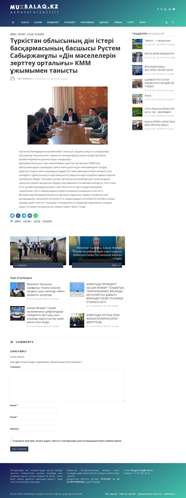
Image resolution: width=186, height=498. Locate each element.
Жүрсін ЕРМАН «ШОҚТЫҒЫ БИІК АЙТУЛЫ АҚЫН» (160, 123)
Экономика (87, 22)
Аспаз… (148, 95)
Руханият (69, 22)
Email (14, 417)
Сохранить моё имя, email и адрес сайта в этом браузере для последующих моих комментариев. (67, 440)
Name (14, 405)
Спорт (130, 22)
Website (14, 428)
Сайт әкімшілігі (25, 79)
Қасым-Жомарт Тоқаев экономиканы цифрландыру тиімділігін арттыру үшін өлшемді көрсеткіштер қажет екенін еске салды (45, 315)
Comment (15, 367)
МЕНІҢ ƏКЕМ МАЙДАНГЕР (159, 53)
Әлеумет (22, 34)
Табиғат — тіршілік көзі (158, 40)
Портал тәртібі (127, 493)
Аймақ (118, 22)
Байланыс (169, 493)
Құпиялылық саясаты (150, 493)
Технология (147, 22)
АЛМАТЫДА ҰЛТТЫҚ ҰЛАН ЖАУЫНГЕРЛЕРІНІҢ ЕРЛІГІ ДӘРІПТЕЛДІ (103, 318)
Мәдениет (53, 22)
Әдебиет (104, 22)
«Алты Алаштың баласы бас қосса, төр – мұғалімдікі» (160, 110)
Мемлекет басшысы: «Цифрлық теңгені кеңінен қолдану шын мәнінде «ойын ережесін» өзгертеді (46, 289)
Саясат (25, 22)
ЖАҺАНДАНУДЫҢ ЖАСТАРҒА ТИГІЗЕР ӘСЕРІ (159, 68)
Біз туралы (111, 493)
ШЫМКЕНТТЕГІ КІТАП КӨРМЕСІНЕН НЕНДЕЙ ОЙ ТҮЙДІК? (159, 83)
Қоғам (38, 22)
